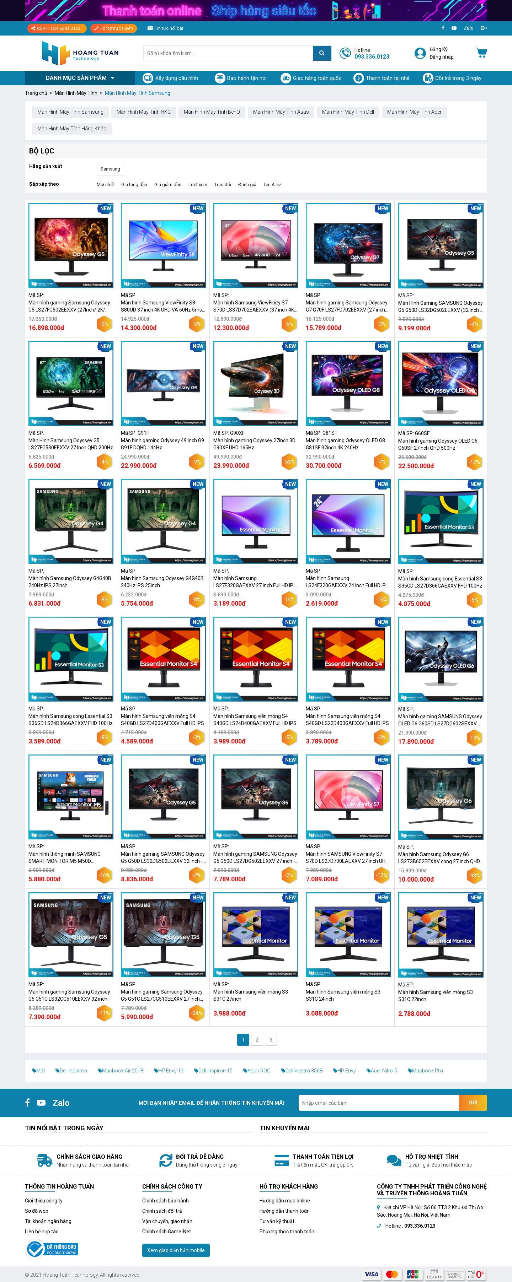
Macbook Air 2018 (120, 1070)
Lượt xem (197, 184)
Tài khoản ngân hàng (48, 1221)
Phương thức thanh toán (287, 1231)
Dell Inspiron (71, 1070)
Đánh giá (247, 184)
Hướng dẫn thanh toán (285, 1211)
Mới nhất (105, 184)
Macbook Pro (425, 1070)
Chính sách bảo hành (165, 1200)
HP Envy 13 (168, 1070)
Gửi (473, 1102)
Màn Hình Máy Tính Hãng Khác (71, 128)
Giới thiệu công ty (44, 1200)
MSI (38, 1070)
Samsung (110, 169)
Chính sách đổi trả (162, 1211)
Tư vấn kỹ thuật (277, 1221)
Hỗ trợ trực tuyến (113, 28)
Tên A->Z (272, 184)
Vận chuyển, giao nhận (167, 1221)
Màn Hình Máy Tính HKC (144, 112)
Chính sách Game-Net (166, 1231)
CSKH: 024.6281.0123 (55, 28)
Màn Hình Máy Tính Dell (348, 112)
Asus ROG (257, 1070)
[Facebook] (443, 28)
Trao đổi (222, 184)
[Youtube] (454, 28)
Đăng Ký (439, 49)
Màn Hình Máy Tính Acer (414, 112)
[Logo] (80, 53)
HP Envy (344, 1070)
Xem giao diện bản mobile (176, 1250)
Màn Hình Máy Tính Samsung (70, 112)
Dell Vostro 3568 (301, 1070)
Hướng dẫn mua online (285, 1200)
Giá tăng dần (134, 184)
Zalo (469, 28)
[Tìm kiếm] (322, 53)
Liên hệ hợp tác (41, 1231)
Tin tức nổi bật (169, 28)
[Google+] (484, 28)
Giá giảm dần (167, 184)
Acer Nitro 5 (382, 1070)
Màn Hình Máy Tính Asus (281, 112)
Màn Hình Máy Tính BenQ (212, 112)
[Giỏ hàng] (481, 53)
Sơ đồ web (36, 1211)
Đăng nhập (442, 57)
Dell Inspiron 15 (213, 1070)
